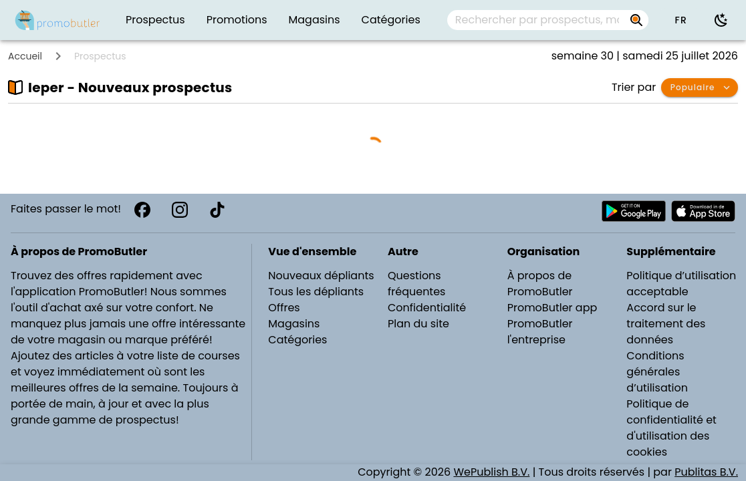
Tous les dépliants (316, 291)
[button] (680, 20)
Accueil (25, 56)
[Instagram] (179, 210)
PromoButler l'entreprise (540, 331)
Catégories (297, 339)
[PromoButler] (57, 20)
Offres (283, 307)
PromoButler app (552, 307)
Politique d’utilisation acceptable (681, 283)
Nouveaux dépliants (321, 275)
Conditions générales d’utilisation (657, 371)
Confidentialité (427, 307)
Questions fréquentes (416, 283)
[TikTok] (217, 210)
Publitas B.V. (706, 472)
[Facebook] (142, 210)
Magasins (294, 323)
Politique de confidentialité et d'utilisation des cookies (671, 428)
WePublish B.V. (491, 472)
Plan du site (418, 323)
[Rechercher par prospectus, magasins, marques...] (636, 20)
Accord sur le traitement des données (665, 323)
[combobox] (547, 20)
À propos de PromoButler (540, 283)
